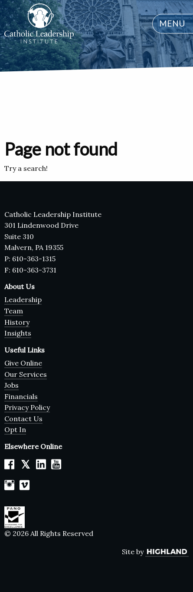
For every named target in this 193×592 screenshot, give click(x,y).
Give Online (23, 363)
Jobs (11, 385)
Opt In (15, 429)
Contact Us (23, 418)
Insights (17, 333)
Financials (21, 396)
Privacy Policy (27, 407)
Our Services (25, 374)
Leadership (23, 299)
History (16, 322)
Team (13, 310)
